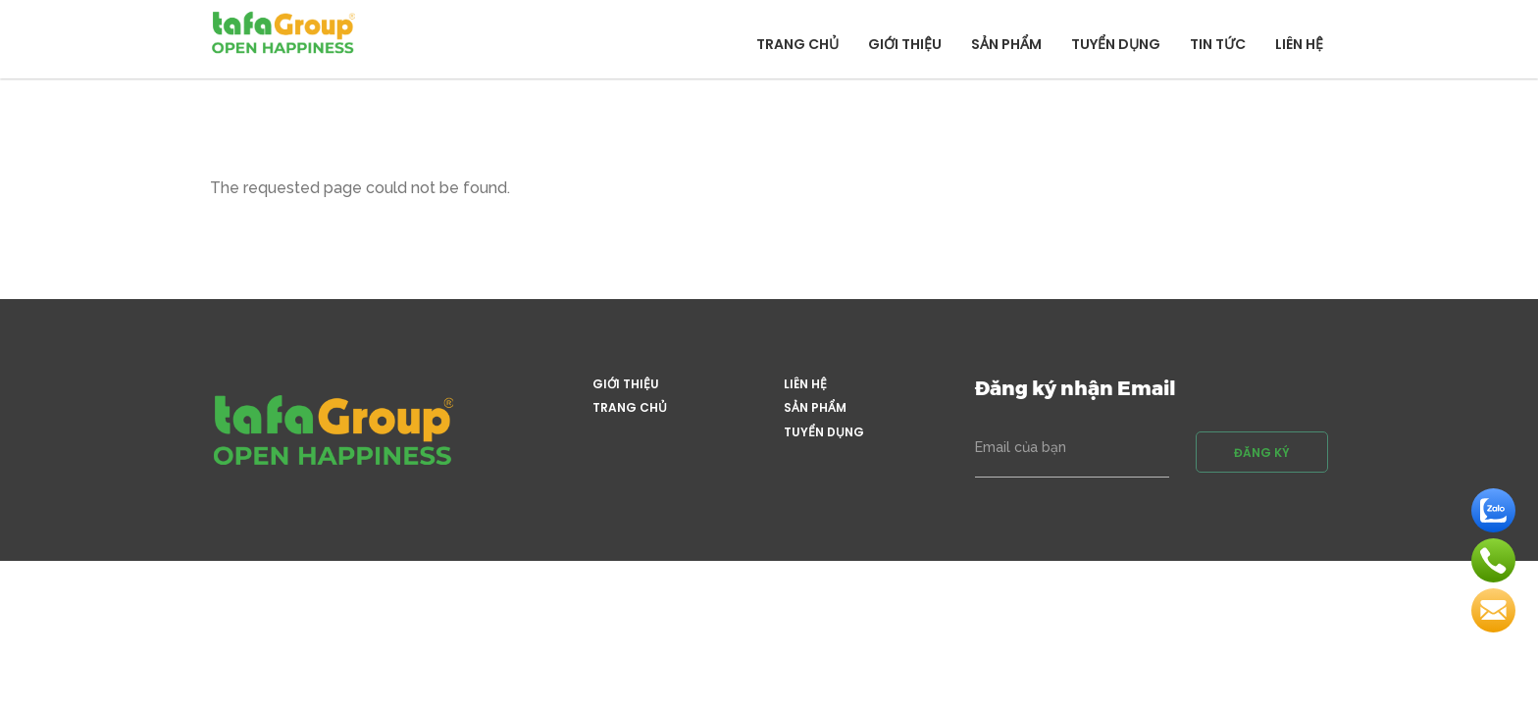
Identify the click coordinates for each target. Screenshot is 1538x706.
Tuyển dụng (1115, 44)
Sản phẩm (1006, 44)
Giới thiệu (905, 44)
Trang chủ (797, 44)
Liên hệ (1299, 44)
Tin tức (1218, 44)
